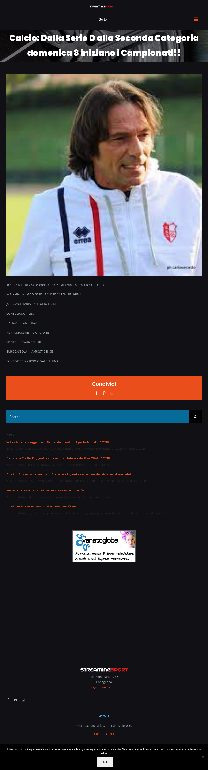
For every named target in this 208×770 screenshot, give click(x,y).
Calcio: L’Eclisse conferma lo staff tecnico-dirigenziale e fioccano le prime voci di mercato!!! (69, 474)
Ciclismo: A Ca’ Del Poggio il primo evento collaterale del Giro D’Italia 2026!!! (58, 458)
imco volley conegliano (62, 449)
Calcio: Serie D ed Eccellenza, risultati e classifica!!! (41, 506)
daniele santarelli (36, 449)
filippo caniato (64, 481)
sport (142, 449)
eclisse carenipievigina (39, 481)
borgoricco (32, 513)
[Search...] (97, 416)
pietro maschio (127, 449)
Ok (105, 761)
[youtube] (15, 700)
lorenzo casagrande (103, 481)
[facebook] (8, 700)
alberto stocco (35, 465)
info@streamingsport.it (104, 687)
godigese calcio (101, 513)
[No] (203, 757)
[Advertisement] (104, 611)
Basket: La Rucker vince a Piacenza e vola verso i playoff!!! (46, 490)
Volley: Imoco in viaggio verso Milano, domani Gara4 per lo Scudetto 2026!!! (57, 442)
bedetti (30, 497)
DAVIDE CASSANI (55, 465)
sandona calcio (136, 513)
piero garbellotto (106, 449)
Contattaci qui (104, 734)
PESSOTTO (85, 465)
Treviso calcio (163, 513)
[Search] (195, 416)
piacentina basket (83, 497)
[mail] (23, 700)
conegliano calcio (51, 513)
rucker (99, 497)
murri (55, 497)
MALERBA (123, 481)
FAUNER (73, 465)
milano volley (86, 449)
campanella (43, 497)
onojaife (65, 497)
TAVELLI (107, 465)
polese (134, 481)
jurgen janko (82, 481)
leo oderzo (118, 513)
